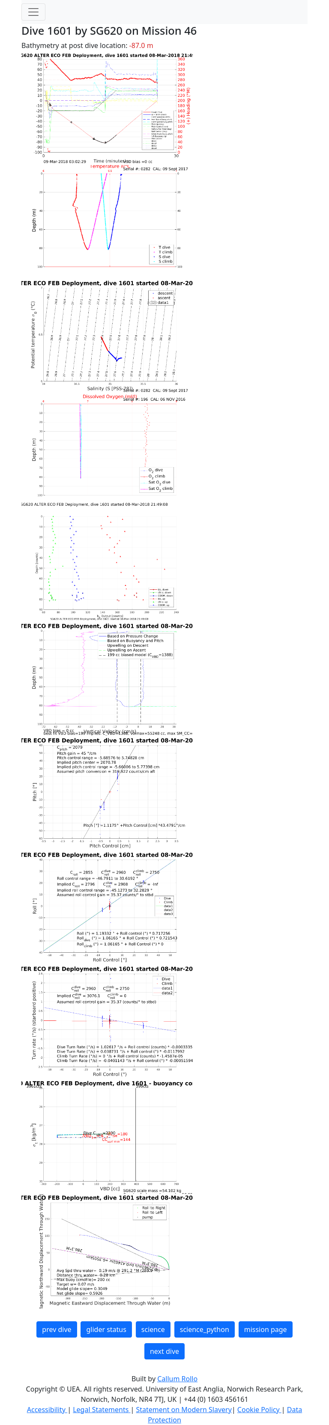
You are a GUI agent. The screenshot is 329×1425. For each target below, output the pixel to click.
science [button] (153, 1329)
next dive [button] (164, 1351)
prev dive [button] (56, 1329)
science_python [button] (204, 1329)
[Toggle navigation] (33, 12)
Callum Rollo (177, 1378)
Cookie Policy (259, 1409)
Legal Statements (101, 1409)
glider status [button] (106, 1329)
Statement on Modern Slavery (183, 1409)
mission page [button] (265, 1329)
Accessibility (47, 1409)
